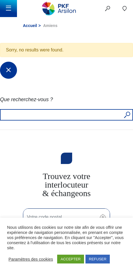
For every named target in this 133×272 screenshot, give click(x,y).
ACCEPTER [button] (71, 259)
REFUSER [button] (97, 259)
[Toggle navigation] (8, 8)
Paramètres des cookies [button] (30, 259)
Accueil (30, 25)
